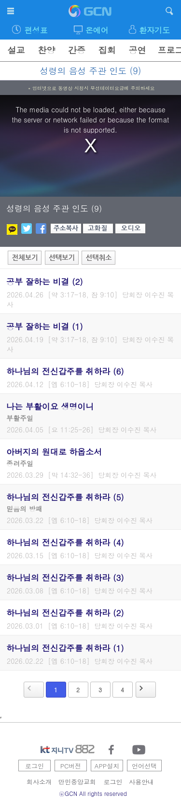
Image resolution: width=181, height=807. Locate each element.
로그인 (34, 765)
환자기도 (154, 30)
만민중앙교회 (77, 781)
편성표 (35, 30)
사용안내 (141, 781)
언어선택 (144, 765)
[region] (90, 146)
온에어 (97, 30)
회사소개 (39, 781)
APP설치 (107, 765)
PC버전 (71, 765)
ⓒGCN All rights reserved (93, 793)
